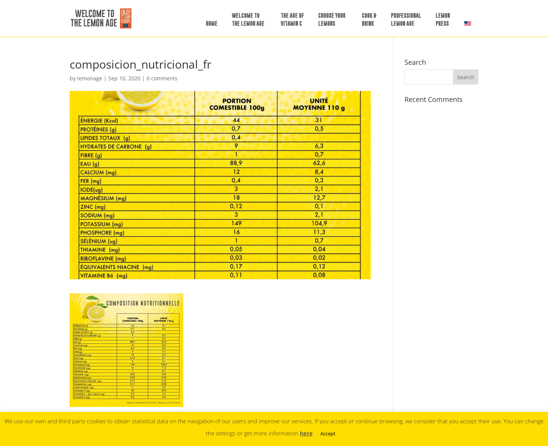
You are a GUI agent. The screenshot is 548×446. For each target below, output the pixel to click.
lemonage (89, 78)
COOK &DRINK (369, 19)
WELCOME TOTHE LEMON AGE (248, 19)
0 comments (162, 78)
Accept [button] (328, 433)
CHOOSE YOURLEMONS (331, 19)
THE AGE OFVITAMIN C (292, 19)
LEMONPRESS (443, 19)
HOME (211, 23)
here (306, 433)
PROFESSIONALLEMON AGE (406, 19)
